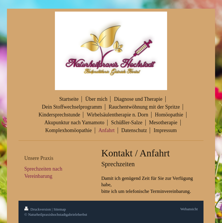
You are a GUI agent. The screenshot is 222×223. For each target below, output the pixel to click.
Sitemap (59, 209)
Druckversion (38, 209)
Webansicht (189, 209)
